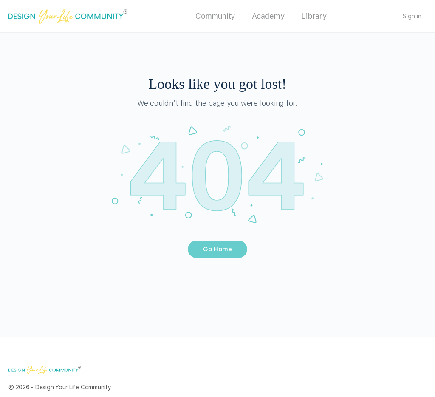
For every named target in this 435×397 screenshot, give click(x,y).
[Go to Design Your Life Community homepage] (67, 15)
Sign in (412, 16)
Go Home (217, 249)
